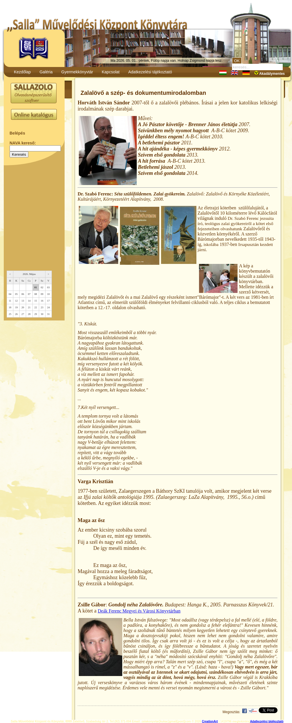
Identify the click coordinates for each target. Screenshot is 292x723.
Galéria (45, 72)
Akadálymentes (269, 74)
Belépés (17, 133)
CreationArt (210, 721)
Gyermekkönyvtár (77, 72)
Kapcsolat (110, 72)
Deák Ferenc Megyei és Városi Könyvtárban (139, 610)
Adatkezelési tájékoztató (150, 72)
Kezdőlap (22, 72)
